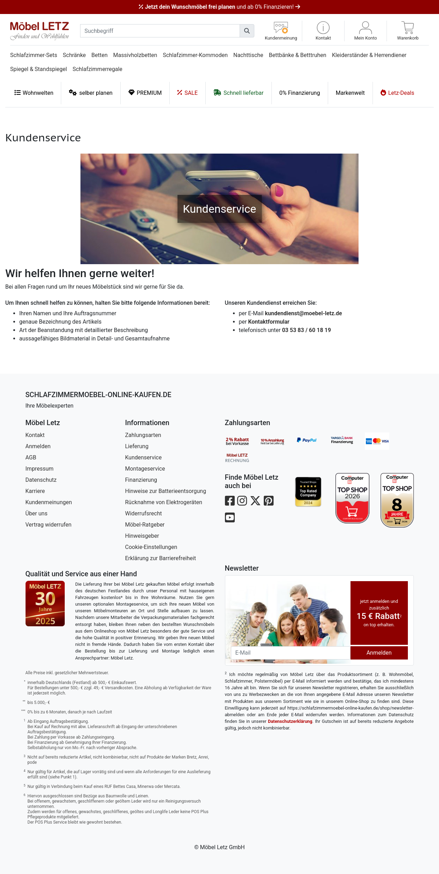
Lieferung (137, 446)
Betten (99, 55)
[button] (323, 31)
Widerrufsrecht (143, 513)
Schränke (74, 55)
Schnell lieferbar (238, 92)
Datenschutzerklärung (290, 721)
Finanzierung (141, 480)
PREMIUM (145, 92)
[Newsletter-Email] (291, 653)
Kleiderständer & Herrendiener (369, 55)
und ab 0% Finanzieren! (219, 6)
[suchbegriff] (160, 30)
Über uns (37, 513)
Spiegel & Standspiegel (38, 69)
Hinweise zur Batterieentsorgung (165, 491)
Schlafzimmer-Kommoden (195, 55)
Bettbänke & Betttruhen (297, 55)
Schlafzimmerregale (97, 69)
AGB (31, 457)
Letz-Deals (398, 92)
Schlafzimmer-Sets (33, 55)
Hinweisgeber (142, 536)
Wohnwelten (34, 92)
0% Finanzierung (299, 93)
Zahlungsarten (143, 435)
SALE (187, 92)
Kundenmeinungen (49, 502)
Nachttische (248, 55)
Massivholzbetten (135, 55)
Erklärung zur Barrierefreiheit (160, 558)
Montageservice (145, 468)
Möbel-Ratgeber (145, 524)
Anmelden (38, 446)
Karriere (35, 491)
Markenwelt (350, 93)
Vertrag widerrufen (49, 524)
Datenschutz (41, 480)
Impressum (40, 468)
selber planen (90, 92)
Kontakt (35, 435)
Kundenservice (143, 457)
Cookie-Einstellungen (151, 547)
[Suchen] (247, 30)
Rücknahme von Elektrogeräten (164, 502)
